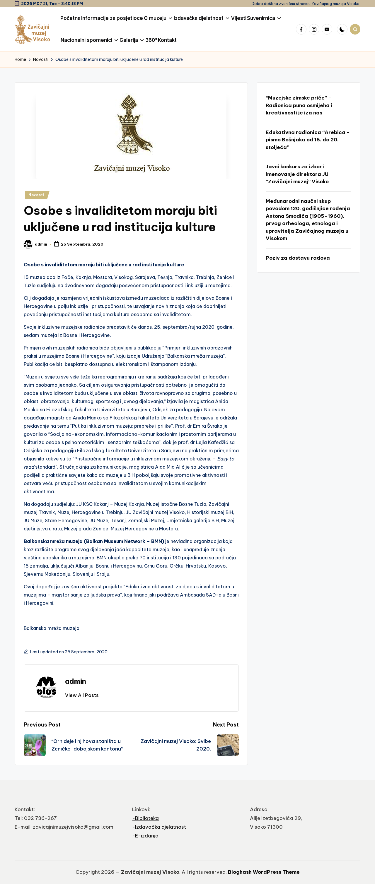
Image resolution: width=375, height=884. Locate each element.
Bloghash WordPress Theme (264, 872)
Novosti (36, 195)
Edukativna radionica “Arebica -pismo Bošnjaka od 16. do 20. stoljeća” (308, 139)
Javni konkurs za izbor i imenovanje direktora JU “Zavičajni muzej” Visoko (297, 174)
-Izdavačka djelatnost (159, 827)
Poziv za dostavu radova (298, 258)
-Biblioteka (145, 818)
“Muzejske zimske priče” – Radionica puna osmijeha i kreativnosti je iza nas (299, 105)
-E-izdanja (145, 835)
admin (75, 681)
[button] (82, 695)
